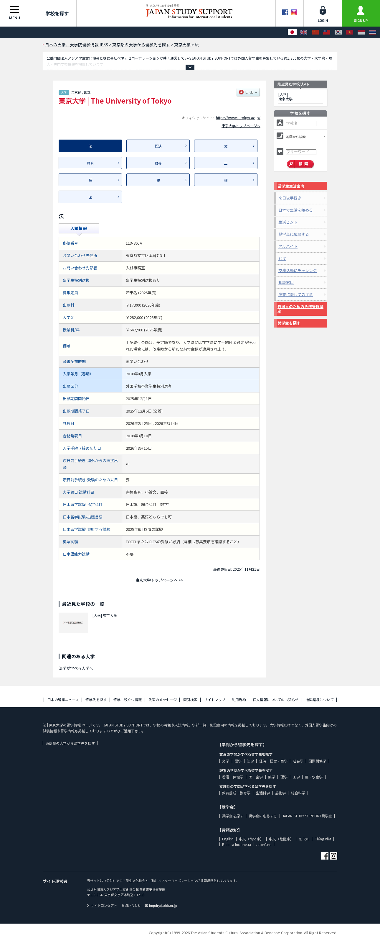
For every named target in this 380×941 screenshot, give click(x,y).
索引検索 (190, 699)
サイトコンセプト (102, 905)
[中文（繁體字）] (326, 32)
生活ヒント (288, 222)
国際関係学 (317, 760)
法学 (250, 760)
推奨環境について (319, 699)
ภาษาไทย (263, 844)
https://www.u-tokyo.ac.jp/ (238, 117)
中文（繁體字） (281, 838)
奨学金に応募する (293, 234)
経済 (158, 145)
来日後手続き (289, 198)
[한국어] (338, 32)
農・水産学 (314, 776)
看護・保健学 (232, 776)
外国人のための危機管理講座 (300, 309)
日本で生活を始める (295, 210)
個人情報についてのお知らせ (276, 699)
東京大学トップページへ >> (159, 580)
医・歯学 (256, 776)
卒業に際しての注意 (295, 294)
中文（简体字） (251, 838)
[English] (303, 32)
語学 (238, 760)
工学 (296, 776)
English (228, 838)
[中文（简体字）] (315, 32)
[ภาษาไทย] (372, 32)
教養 (158, 163)
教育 (90, 163)
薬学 (271, 776)
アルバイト (288, 246)
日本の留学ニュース (63, 699)
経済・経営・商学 (273, 760)
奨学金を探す (288, 323)
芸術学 (280, 792)
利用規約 (239, 699)
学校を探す (53, 13)
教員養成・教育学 (236, 792)
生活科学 (263, 792)
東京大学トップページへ (241, 125)
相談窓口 (286, 282)
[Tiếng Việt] (349, 32)
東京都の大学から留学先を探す (70, 743)
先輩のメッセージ (162, 699)
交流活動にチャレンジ (297, 270)
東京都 (76, 92)
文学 (225, 760)
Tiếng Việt (323, 838)
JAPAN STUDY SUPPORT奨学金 (307, 815)
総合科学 (298, 792)
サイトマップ (214, 699)
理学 (284, 776)
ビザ (282, 258)
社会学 (298, 760)
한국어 (304, 838)
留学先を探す (96, 699)
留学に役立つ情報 (127, 699)
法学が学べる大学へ (76, 668)
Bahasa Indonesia (236, 844)
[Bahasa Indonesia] (361, 32)
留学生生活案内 (290, 186)
